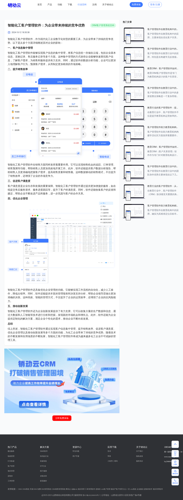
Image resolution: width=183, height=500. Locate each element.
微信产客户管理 (117, 489)
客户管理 (11, 466)
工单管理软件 (90, 489)
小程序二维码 (113, 461)
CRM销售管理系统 (58, 489)
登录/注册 (155, 4)
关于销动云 (107, 4)
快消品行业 (44, 456)
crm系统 (133, 489)
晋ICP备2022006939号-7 (91, 495)
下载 (70, 4)
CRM (20, 489)
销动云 (14, 5)
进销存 (10, 476)
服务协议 (139, 461)
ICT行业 (43, 466)
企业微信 (140, 489)
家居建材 (43, 481)
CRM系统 (25, 489)
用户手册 (76, 456)
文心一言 (126, 489)
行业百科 (82, 4)
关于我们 (139, 451)
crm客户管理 (105, 489)
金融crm (74, 489)
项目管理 (11, 471)
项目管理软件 (158, 489)
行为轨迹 (11, 461)
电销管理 (11, 456)
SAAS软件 (44, 451)
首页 (39, 4)
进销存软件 (148, 489)
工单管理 (11, 481)
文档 (94, 4)
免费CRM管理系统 (44, 489)
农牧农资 (43, 476)
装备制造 (43, 461)
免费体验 (136, 4)
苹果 (109, 456)
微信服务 (11, 451)
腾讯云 (68, 489)
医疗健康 (43, 471)
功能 (60, 4)
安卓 (109, 451)
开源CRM (33, 489)
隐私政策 (139, 456)
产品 (49, 4)
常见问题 (76, 451)
